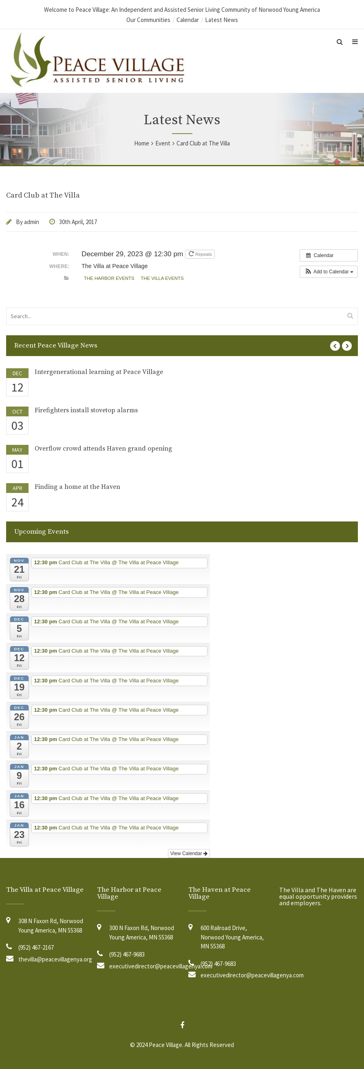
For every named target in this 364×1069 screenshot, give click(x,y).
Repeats (201, 254)
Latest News (221, 20)
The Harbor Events (109, 278)
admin (31, 222)
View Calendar (188, 853)
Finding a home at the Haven (77, 487)
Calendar (187, 20)
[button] (328, 271)
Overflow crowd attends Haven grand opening (103, 448)
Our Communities (148, 20)
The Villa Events (162, 278)
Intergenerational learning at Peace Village (99, 372)
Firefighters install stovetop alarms (86, 410)
